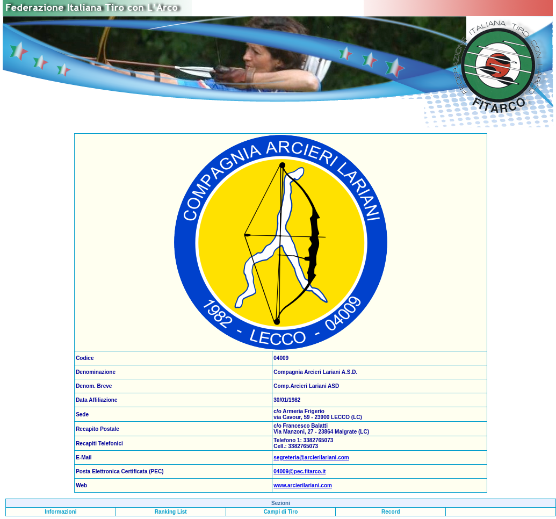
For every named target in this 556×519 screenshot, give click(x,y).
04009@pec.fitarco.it (299, 471)
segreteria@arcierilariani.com (311, 457)
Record (390, 512)
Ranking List (171, 512)
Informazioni (60, 512)
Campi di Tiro (281, 512)
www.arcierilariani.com (302, 485)
